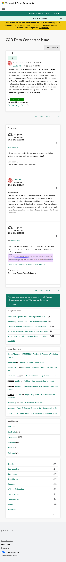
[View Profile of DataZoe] (18, 394)
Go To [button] (55, 14)
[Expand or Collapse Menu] (3, 8)
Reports (24, 106)
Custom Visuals (13, 494)
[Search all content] (47, 18)
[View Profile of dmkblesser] (12, 376)
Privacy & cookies (7, 541)
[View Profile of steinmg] (11, 408)
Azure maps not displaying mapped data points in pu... (29, 336)
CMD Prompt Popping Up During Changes (40, 376)
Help (47, 13)
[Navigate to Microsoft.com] (8, 3)
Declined (11, 448)
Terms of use (5, 544)
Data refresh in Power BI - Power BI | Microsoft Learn (27, 264)
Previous (49, 514)
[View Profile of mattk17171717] (13, 367)
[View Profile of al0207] (10, 413)
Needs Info (12, 432)
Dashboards (12, 474)
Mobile (10, 504)
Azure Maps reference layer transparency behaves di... (29, 331)
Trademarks (5, 548)
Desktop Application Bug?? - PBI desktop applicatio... (28, 321)
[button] (12, 58)
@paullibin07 (13, 147)
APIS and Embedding (16, 489)
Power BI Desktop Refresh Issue (31, 403)
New (9, 426)
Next (58, 514)
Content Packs (13, 499)
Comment (12, 304)
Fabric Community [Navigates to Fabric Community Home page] (25, 3)
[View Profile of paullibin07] (17, 66)
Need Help (12, 509)
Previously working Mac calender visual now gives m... (29, 326)
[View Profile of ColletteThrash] (13, 354)
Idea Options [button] (51, 47)
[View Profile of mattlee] (17, 381)
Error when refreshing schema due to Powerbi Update (36, 413)
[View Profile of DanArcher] (12, 362)
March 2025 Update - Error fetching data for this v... (28, 316)
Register (32, 13)
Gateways (11, 484)
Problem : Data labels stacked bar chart (39, 381)
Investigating (13, 437)
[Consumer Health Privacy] (33, 555)
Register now (44, 28)
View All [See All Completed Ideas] (11, 340)
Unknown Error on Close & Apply (31, 362)
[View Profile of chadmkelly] (12, 403)
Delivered (17, 99)
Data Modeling (14, 106)
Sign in (40, 13)
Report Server (13, 479)
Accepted (11, 442)
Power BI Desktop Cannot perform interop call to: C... (37, 408)
